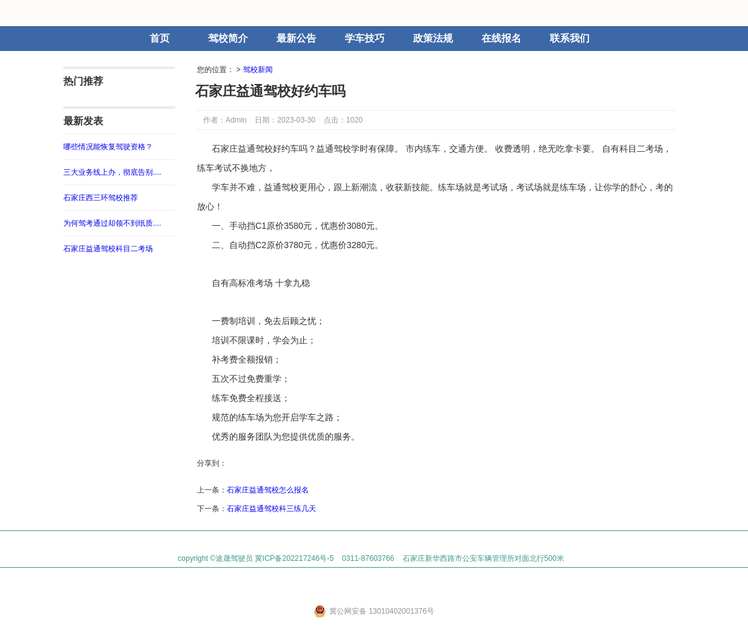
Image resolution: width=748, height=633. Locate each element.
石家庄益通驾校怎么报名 (268, 490)
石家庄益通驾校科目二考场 (108, 248)
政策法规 (433, 38)
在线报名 (501, 38)
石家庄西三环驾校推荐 (100, 197)
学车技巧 (365, 38)
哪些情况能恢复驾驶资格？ (108, 146)
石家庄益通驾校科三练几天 (271, 508)
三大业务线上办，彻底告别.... (112, 172)
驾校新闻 (258, 69)
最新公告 (296, 38)
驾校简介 (228, 38)
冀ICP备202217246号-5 (294, 558)
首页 (160, 38)
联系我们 (570, 38)
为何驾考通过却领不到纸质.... (112, 223)
